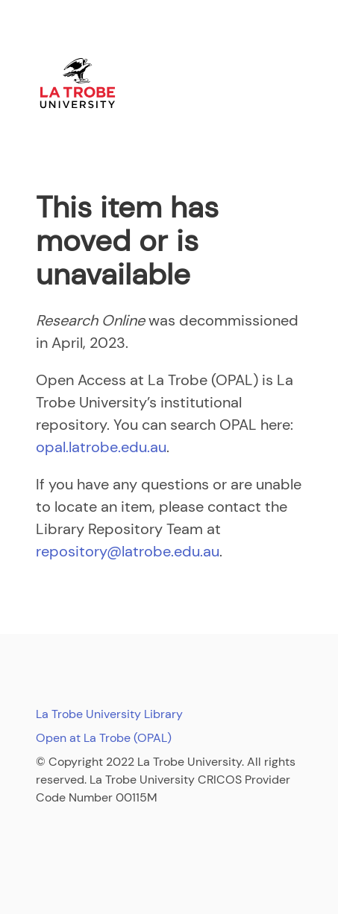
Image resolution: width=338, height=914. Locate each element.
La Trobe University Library (109, 714)
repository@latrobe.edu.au (127, 551)
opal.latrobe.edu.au (101, 447)
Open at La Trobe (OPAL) (104, 738)
